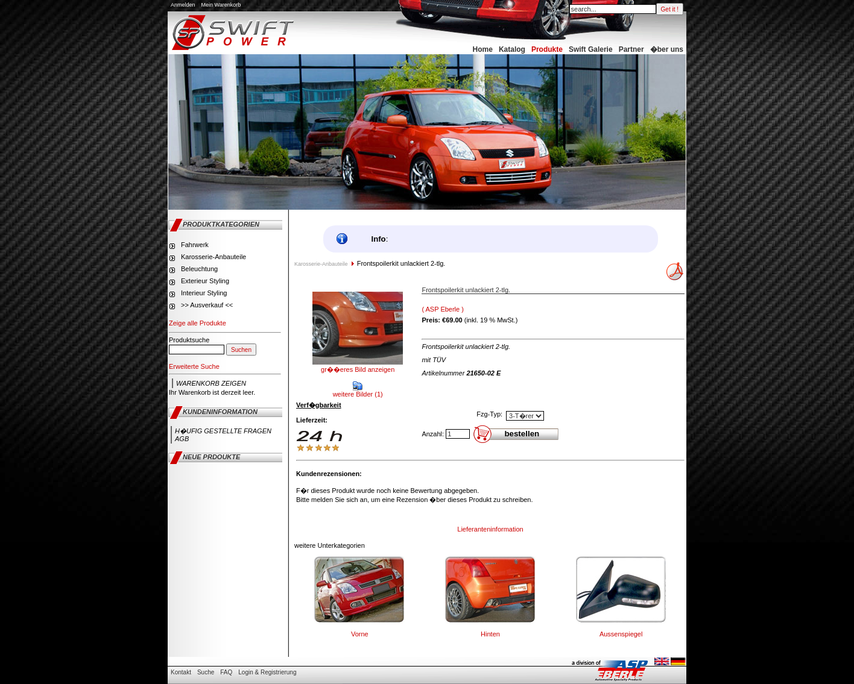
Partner (631, 49)
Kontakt (181, 672)
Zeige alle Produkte (197, 323)
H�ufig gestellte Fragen (223, 431)
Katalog (512, 49)
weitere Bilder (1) (358, 391)
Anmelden (183, 5)
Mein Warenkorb (221, 5)
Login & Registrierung (267, 672)
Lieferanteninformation (490, 529)
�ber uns (666, 49)
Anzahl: (433, 434)
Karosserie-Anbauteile (321, 264)
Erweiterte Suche (194, 366)
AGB (182, 438)
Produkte (547, 49)
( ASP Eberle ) (443, 309)
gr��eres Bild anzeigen (357, 366)
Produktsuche (189, 340)
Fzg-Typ (488, 414)
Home (483, 49)
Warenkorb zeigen (211, 383)
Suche (205, 672)
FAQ (226, 672)
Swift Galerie (591, 49)
